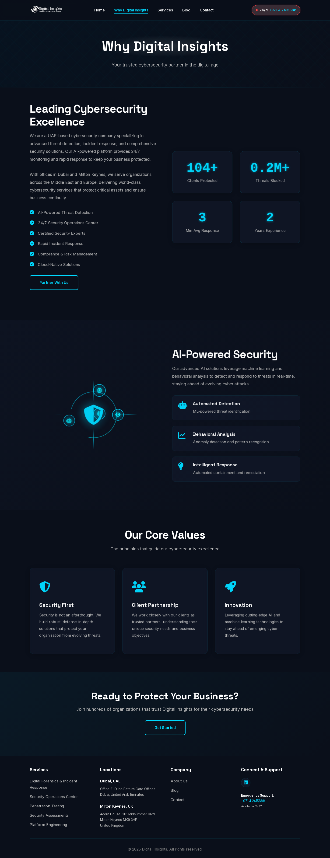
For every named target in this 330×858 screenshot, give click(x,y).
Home (99, 10)
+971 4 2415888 (282, 10)
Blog (186, 10)
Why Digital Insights (131, 10)
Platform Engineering (48, 824)
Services (165, 10)
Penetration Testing (47, 806)
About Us (179, 781)
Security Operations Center (54, 796)
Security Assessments (49, 815)
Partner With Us (56, 282)
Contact (207, 10)
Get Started (165, 727)
